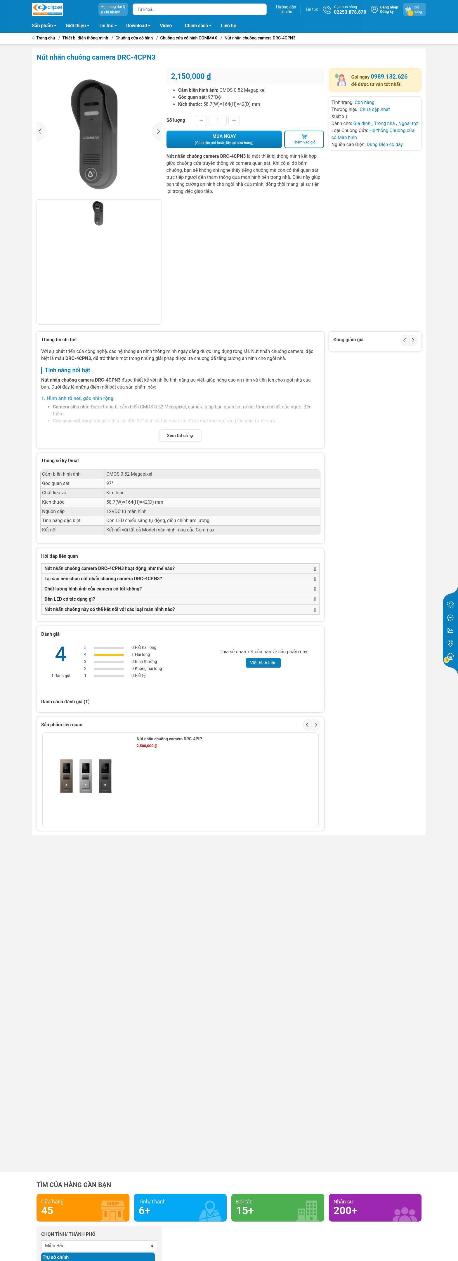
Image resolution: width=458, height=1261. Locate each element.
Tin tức (312, 9)
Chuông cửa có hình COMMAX (188, 38)
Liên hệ (228, 25)
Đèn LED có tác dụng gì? (69, 599)
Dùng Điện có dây (385, 144)
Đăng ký (387, 11)
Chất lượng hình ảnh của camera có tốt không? (93, 589)
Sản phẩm (42, 25)
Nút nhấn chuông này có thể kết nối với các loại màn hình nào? (109, 609)
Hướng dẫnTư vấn (286, 9)
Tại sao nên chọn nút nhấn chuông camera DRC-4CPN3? (103, 578)
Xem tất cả (180, 435)
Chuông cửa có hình (134, 38)
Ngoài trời (408, 123)
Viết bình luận (263, 663)
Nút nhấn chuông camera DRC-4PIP (169, 739)
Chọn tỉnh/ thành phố (68, 1234)
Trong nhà (384, 123)
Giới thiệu (76, 25)
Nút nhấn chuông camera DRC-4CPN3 (260, 38)
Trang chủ (44, 38)
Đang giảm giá (349, 339)
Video (166, 25)
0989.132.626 (389, 76)
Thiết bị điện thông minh (85, 38)
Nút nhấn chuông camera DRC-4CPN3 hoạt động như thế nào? (109, 568)
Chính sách (200, 26)
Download (140, 26)
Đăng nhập (389, 7)
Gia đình (362, 123)
